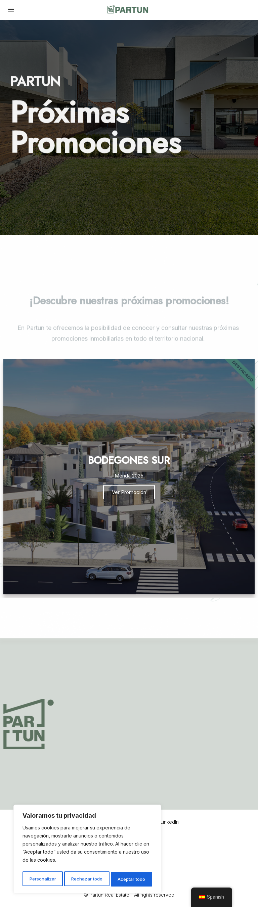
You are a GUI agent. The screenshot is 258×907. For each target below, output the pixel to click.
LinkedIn (165, 822)
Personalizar (42, 879)
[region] (87, 850)
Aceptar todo (132, 879)
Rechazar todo (87, 879)
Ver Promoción (129, 492)
